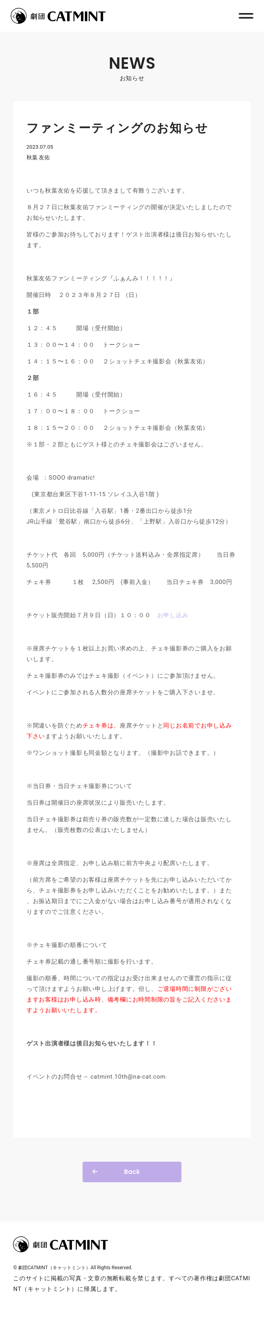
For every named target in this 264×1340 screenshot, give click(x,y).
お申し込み (173, 615)
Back (132, 1172)
